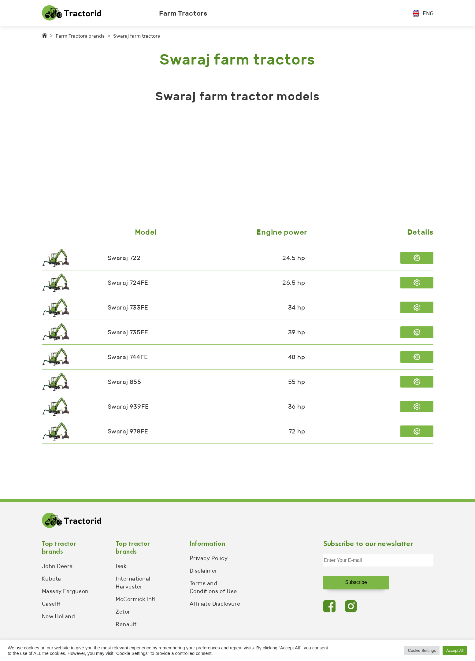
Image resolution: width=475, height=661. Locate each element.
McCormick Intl (136, 599)
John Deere (57, 566)
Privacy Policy (209, 558)
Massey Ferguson (65, 591)
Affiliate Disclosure (215, 603)
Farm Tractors (183, 13)
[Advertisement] (225, 167)
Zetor (123, 611)
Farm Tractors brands (80, 36)
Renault (126, 624)
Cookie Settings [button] (422, 650)
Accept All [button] (455, 650)
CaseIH (51, 603)
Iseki (122, 566)
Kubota (51, 578)
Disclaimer (203, 570)
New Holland (58, 616)
